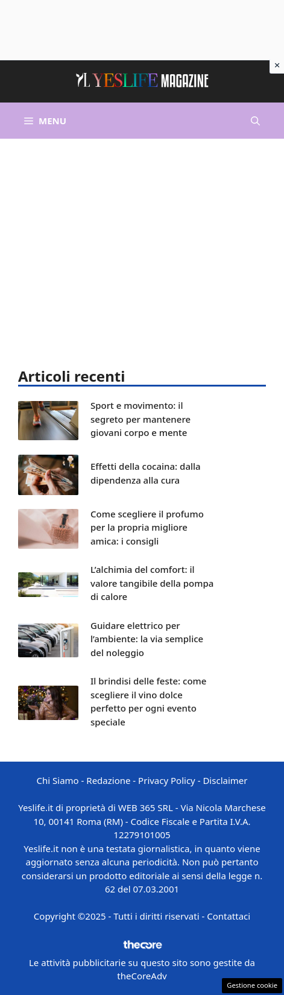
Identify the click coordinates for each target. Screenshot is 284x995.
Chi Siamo (58, 780)
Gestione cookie (252, 985)
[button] (255, 121)
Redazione (108, 780)
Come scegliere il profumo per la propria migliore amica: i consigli (147, 527)
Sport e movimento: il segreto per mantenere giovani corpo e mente (140, 418)
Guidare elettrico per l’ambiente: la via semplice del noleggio (146, 639)
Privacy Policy (166, 780)
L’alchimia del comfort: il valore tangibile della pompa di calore (151, 582)
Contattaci (228, 916)
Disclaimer (225, 780)
